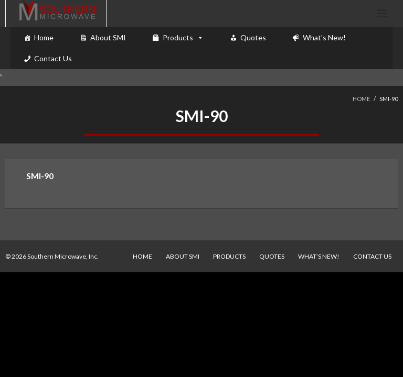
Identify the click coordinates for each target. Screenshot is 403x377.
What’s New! (319, 256)
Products (178, 37)
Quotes (253, 37)
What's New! (324, 37)
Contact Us (53, 58)
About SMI (108, 37)
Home (44, 37)
